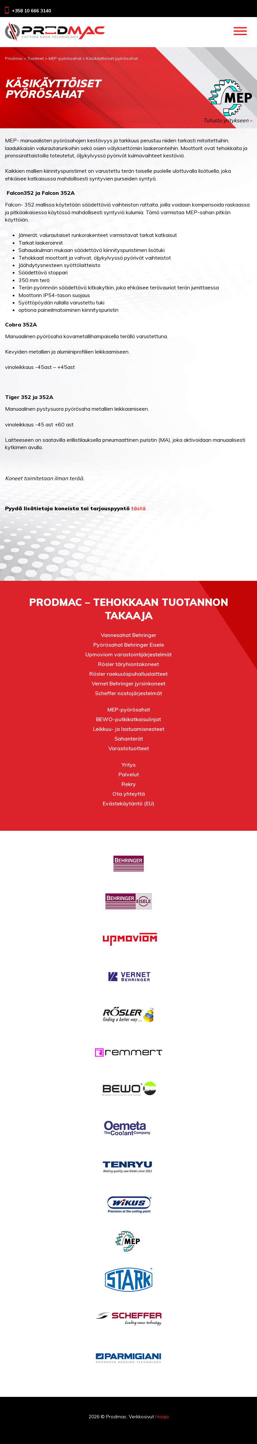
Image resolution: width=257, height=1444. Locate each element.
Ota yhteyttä (128, 793)
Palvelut (128, 774)
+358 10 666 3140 (31, 11)
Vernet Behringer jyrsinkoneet (128, 683)
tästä (138, 508)
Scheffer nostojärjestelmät (128, 693)
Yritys (128, 764)
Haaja (162, 1417)
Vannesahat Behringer (128, 635)
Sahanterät (128, 738)
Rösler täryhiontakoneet (128, 664)
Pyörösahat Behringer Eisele (128, 644)
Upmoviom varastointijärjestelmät (128, 654)
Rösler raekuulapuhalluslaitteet (128, 673)
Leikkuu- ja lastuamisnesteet (128, 729)
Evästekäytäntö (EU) (128, 803)
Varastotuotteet (128, 748)
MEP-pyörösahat (128, 709)
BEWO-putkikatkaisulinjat (128, 719)
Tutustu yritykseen (227, 101)
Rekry (128, 784)
